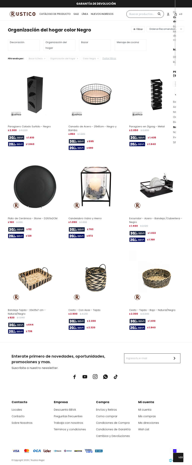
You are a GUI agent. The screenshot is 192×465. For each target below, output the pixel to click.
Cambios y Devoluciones (113, 436)
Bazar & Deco (36, 58)
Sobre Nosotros (22, 423)
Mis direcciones (148, 423)
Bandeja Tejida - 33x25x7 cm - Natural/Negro (27, 312)
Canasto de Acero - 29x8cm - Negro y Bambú (92, 128)
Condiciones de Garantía (113, 429)
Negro (89, 58)
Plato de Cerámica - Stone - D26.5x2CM (32, 218)
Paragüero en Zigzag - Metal (147, 126)
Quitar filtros (109, 58)
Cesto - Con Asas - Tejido (84, 310)
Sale (76, 14)
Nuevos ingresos (102, 14)
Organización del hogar (62, 58)
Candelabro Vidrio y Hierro (85, 218)
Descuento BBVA (65, 410)
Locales (17, 410)
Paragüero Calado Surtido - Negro (29, 126)
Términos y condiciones (70, 429)
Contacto (18, 416)
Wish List (143, 429)
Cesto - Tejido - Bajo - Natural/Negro (152, 310)
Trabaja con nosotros (68, 423)
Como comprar (106, 416)
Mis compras (147, 416)
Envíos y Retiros (106, 410)
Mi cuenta (144, 410)
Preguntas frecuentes (68, 416)
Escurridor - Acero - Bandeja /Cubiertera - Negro (155, 220)
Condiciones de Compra (113, 423)
